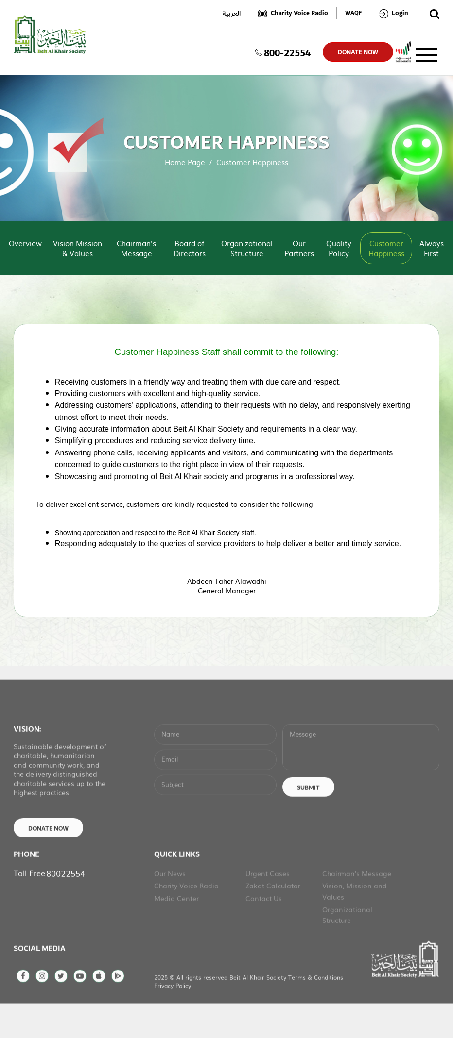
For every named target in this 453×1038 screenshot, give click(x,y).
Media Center (176, 930)
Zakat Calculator (272, 917)
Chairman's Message (136, 248)
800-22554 (283, 52)
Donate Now (48, 860)
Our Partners (299, 248)
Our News (170, 905)
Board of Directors (190, 248)
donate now (358, 52)
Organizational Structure (247, 248)
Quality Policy (338, 248)
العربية (232, 13)
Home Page (185, 161)
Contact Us (263, 930)
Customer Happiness (386, 248)
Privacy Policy (172, 1017)
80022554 (65, 905)
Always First (431, 248)
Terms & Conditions (315, 1009)
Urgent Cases (267, 905)
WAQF (353, 13)
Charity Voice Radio (186, 917)
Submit (308, 820)
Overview (25, 243)
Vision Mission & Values (77, 248)
